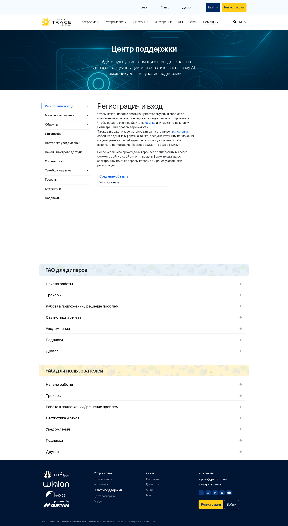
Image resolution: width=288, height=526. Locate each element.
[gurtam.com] (56, 484)
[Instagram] (222, 492)
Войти (213, 7)
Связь (192, 22)
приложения (179, 131)
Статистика (53, 189)
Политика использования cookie (101, 521)
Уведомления (144, 328)
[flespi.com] (56, 493)
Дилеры (139, 22)
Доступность (122, 521)
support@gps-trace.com (213, 479)
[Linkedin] (215, 492)
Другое (144, 351)
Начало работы (144, 283)
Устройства (115, 22)
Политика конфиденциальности (74, 521)
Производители (103, 479)
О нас (165, 7)
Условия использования (50, 521)
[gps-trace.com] (56, 22)
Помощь (209, 22)
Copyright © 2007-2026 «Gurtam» (142, 521)
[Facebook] (201, 492)
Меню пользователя (59, 115)
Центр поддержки (104, 496)
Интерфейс (53, 133)
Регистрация (234, 7)
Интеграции (163, 22)
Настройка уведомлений (62, 143)
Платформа (87, 22)
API (180, 22)
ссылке (150, 122)
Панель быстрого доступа (63, 152)
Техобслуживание (58, 170)
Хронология (53, 161)
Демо (186, 7)
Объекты (51, 124)
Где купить (152, 484)
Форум (98, 501)
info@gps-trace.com (210, 484)
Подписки (52, 198)
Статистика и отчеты (144, 317)
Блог (144, 7)
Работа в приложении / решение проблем (144, 306)
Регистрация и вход (59, 106)
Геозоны (51, 179)
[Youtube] (229, 492)
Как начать (152, 479)
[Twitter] (208, 492)
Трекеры (144, 295)
